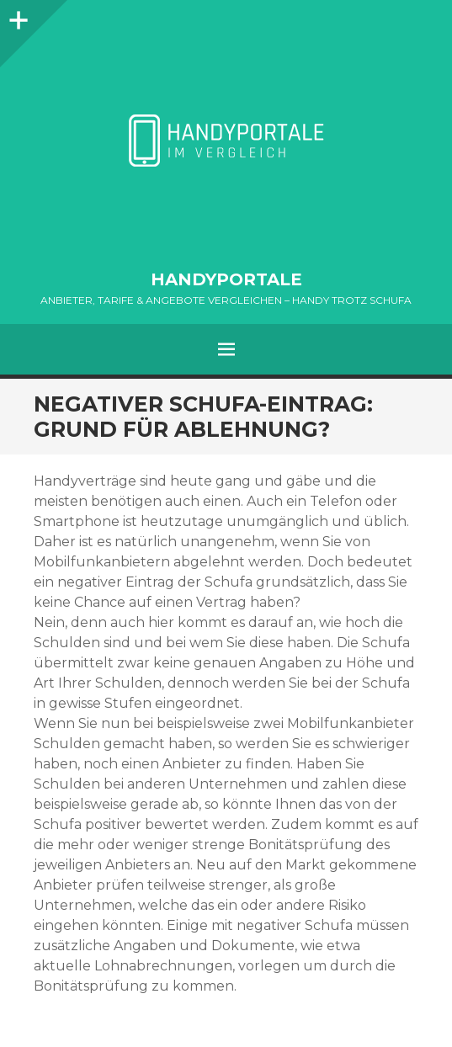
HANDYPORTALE (226, 279)
